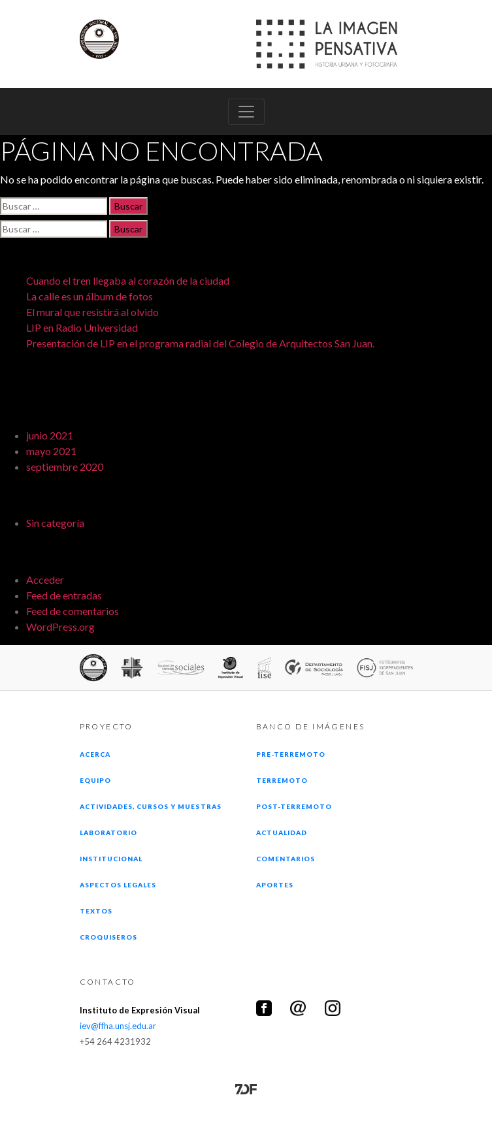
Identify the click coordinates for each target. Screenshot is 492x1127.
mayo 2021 (51, 451)
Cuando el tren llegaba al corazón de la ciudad (127, 280)
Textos (96, 911)
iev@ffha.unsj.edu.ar (118, 1026)
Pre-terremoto (291, 754)
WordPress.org (60, 626)
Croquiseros (108, 937)
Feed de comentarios (72, 611)
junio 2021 (49, 435)
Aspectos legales (118, 885)
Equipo (95, 780)
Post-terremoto (294, 806)
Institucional (111, 859)
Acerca (95, 754)
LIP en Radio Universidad (82, 327)
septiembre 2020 (64, 466)
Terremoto (282, 780)
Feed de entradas (64, 595)
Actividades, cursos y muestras (150, 806)
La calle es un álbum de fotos (89, 296)
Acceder (45, 579)
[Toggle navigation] (246, 112)
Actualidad (281, 832)
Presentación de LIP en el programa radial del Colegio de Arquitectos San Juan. (200, 343)
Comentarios (285, 859)
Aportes (274, 885)
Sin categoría (55, 522)
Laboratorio (108, 832)
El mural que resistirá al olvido (92, 312)
